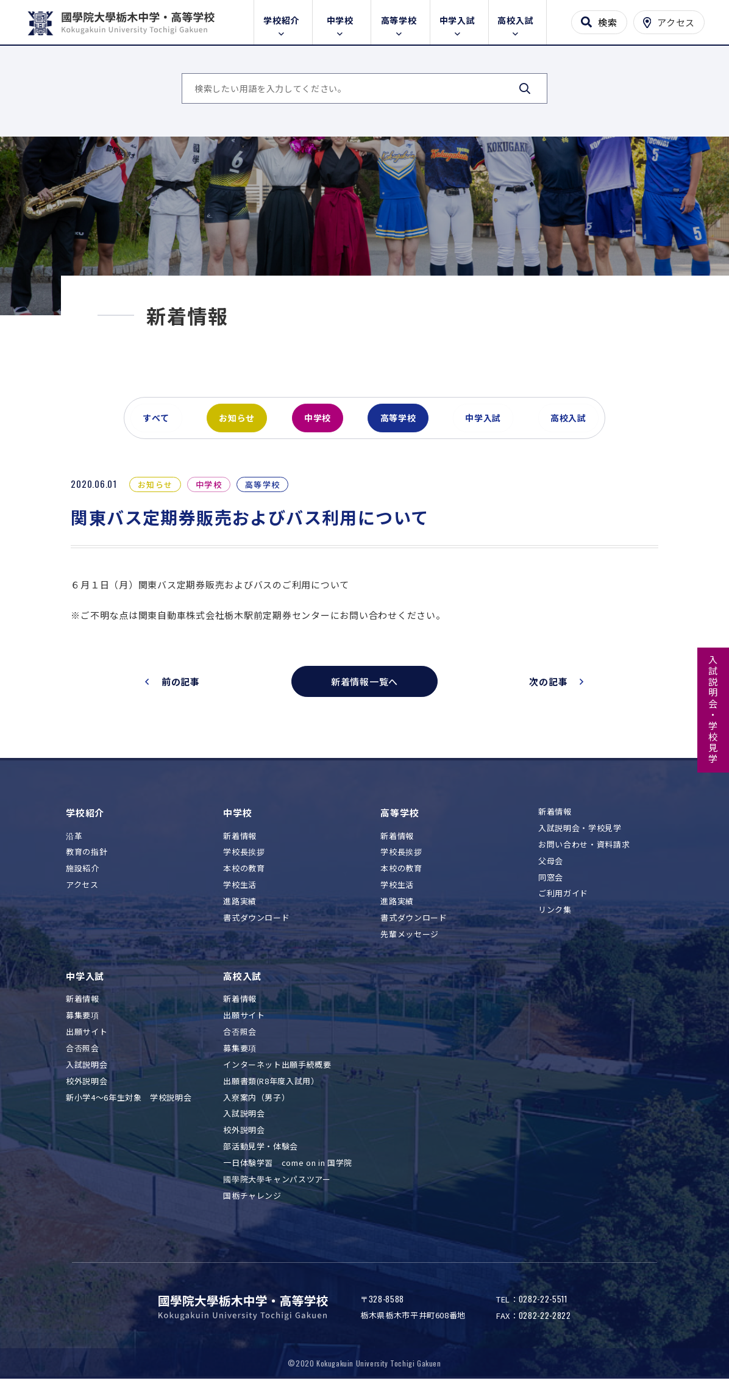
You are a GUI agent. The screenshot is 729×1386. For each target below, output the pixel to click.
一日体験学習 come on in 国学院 (287, 1169)
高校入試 (517, 19)
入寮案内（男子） (256, 1103)
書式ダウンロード (256, 924)
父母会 (550, 867)
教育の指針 (86, 858)
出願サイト (86, 1038)
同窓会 (550, 883)
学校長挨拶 (244, 858)
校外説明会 (86, 1087)
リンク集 (555, 916)
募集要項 (82, 1021)
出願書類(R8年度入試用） (271, 1087)
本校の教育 (244, 875)
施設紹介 (82, 875)
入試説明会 (86, 1070)
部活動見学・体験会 (260, 1153)
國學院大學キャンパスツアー (276, 1186)
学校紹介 (283, 19)
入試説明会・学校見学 (713, 710)
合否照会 (82, 1054)
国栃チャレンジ (252, 1202)
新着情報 (240, 842)
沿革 (74, 842)
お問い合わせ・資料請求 (584, 850)
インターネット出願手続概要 (277, 1070)
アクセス (82, 891)
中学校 (342, 19)
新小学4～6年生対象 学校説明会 (128, 1103)
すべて (156, 423)
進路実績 (240, 907)
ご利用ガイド (563, 900)
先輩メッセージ (409, 940)
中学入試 (459, 19)
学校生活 (240, 891)
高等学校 (401, 19)
